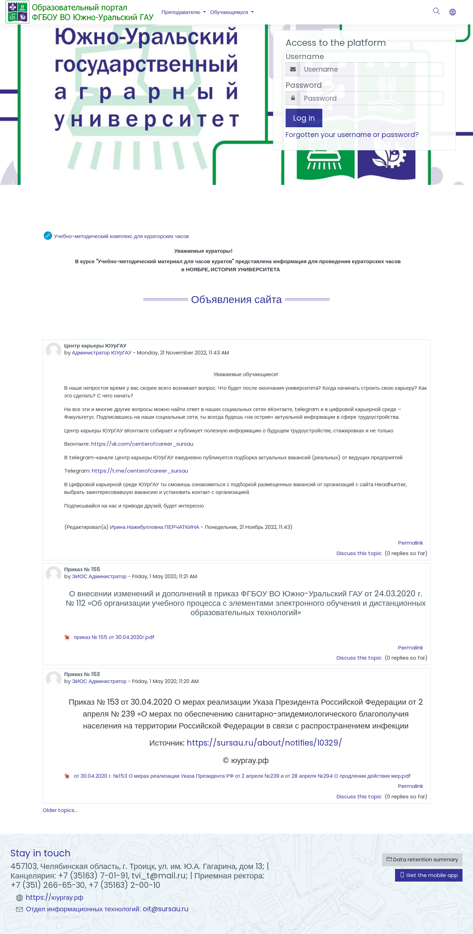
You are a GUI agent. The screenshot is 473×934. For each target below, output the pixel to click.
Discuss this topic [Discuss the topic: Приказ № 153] (360, 796)
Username (305, 56)
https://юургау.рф (55, 897)
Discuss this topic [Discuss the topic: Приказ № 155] (360, 657)
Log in (304, 118)
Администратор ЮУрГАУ (102, 352)
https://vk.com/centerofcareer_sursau (142, 443)
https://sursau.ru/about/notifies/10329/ (264, 742)
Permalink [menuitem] (410, 542)
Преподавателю (182, 12)
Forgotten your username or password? (352, 134)
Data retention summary (422, 859)
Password (304, 85)
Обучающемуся (230, 12)
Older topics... (60, 810)
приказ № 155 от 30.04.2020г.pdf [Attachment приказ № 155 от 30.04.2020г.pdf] (109, 637)
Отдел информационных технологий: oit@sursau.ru (107, 909)
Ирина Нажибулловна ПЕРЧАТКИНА (154, 527)
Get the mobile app (429, 875)
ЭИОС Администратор (99, 576)
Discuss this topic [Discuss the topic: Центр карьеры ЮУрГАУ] (360, 553)
